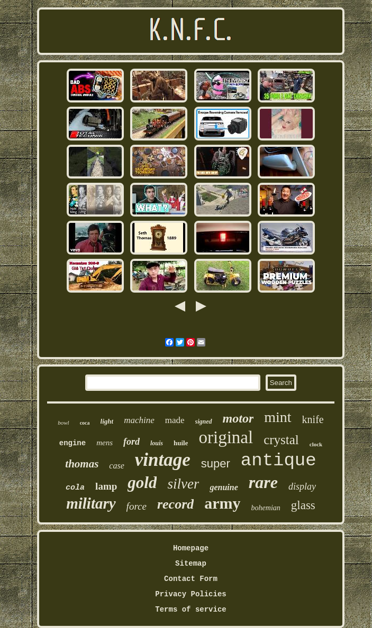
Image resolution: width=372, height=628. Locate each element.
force (136, 506)
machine (139, 420)
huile (181, 443)
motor (238, 418)
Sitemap (190, 563)
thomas (81, 463)
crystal (281, 440)
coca (85, 423)
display (302, 486)
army (222, 503)
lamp (106, 486)
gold (142, 482)
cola (75, 487)
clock (316, 444)
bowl (63, 422)
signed (203, 421)
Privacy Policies (190, 594)
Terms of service (190, 609)
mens (104, 442)
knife (313, 419)
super (215, 463)
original (225, 437)
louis (156, 443)
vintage (162, 459)
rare (263, 482)
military (90, 503)
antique (278, 461)
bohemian (265, 508)
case (116, 465)
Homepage (190, 548)
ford (131, 441)
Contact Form (190, 579)
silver (183, 484)
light (107, 421)
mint (277, 417)
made (175, 420)
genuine (224, 487)
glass (303, 505)
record (175, 504)
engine (72, 443)
